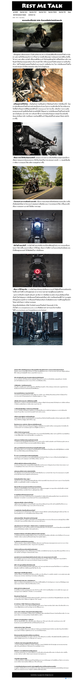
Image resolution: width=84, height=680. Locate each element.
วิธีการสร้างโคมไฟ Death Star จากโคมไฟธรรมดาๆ (24, 580)
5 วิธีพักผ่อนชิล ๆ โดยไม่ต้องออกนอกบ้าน (22, 385)
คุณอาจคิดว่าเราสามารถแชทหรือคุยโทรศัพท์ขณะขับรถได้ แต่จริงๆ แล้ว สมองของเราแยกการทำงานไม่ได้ (35, 557)
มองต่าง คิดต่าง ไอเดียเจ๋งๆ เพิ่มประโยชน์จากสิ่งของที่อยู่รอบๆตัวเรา (28, 612)
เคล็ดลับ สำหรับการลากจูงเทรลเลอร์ (21, 432)
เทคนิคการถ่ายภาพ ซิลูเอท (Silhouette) (22, 627)
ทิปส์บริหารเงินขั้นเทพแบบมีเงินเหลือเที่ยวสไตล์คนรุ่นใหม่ (25, 549)
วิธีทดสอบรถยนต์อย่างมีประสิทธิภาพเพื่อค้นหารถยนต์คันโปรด (26, 635)
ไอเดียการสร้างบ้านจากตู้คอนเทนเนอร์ (22, 588)
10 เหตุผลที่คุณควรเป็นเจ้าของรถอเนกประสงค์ (23, 494)
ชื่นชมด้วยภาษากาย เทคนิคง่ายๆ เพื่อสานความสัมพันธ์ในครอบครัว (27, 424)
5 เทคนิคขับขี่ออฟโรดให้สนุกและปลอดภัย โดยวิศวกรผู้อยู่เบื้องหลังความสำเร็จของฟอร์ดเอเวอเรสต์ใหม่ (35, 666)
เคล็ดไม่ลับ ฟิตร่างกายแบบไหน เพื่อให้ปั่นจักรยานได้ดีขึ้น (25, 401)
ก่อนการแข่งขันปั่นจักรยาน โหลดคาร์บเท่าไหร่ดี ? (24, 393)
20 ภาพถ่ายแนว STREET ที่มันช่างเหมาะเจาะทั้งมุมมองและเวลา (27, 604)
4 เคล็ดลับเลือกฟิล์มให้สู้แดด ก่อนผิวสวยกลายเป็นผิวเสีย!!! (26, 409)
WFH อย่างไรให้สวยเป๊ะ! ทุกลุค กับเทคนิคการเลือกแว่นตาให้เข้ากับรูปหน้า (29, 377)
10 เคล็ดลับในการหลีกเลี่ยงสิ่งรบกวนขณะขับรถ (24, 541)
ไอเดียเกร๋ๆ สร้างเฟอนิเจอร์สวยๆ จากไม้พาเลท (23, 619)
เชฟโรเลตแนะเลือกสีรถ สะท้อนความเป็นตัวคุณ (23, 502)
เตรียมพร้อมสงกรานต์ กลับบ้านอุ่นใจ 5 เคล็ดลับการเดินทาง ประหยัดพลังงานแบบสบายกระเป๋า (33, 526)
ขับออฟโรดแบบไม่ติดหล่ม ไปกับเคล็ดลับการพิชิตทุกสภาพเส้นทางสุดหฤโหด (29, 533)
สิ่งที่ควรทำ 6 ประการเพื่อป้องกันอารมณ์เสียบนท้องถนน (25, 651)
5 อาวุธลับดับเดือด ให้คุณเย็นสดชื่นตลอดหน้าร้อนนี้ (24, 510)
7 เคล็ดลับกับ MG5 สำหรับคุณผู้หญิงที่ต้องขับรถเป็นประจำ (26, 643)
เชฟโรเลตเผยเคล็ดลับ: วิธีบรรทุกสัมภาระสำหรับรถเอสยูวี (25, 518)
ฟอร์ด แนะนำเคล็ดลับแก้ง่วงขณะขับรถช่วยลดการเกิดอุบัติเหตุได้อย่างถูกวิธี (29, 448)
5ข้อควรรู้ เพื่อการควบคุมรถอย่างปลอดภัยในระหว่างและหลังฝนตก (27, 487)
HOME (14, 17)
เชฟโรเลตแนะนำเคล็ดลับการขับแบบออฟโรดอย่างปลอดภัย (26, 440)
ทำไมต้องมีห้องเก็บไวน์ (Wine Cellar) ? (22, 479)
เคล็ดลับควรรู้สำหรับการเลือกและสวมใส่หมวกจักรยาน (25, 463)
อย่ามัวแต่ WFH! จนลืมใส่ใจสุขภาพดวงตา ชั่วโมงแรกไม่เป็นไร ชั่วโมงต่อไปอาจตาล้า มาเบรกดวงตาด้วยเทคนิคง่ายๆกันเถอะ (39, 369)
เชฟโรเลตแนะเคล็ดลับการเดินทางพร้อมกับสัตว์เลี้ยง (24, 471)
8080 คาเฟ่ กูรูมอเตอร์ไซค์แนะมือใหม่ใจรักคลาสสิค (24, 565)
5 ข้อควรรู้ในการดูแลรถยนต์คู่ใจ (20, 658)
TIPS (17, 17)
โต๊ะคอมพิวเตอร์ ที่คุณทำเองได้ (20, 596)
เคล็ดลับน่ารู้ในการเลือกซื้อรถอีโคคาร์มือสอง (23, 572)
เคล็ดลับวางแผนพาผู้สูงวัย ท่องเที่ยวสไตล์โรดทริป (24, 416)
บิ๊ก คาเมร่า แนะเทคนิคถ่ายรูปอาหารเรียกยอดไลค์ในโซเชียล (26, 455)
